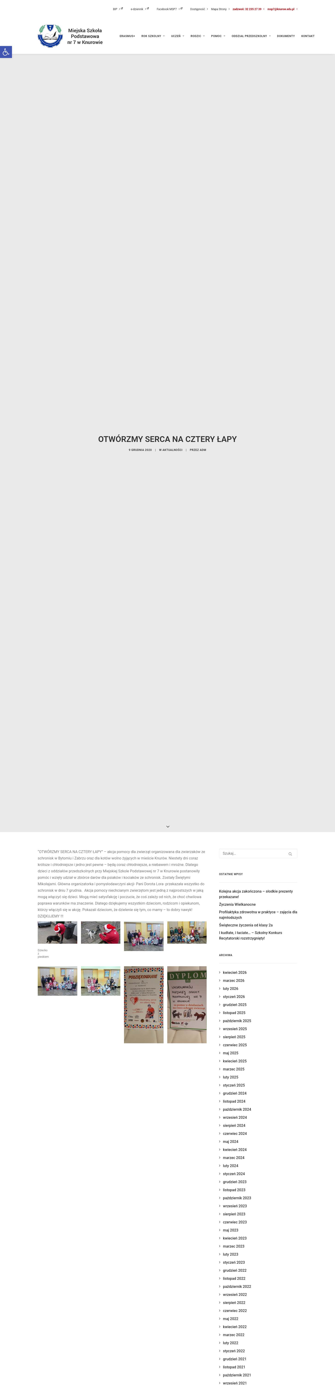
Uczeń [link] (177, 36)
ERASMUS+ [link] (127, 36)
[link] (6, 52)
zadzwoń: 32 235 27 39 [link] (248, 9)
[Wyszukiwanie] (258, 646)
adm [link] (203, 346)
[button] (290, 646)
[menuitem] (121, 9)
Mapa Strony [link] (220, 9)
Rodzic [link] (198, 36)
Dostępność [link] (199, 9)
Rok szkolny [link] (153, 36)
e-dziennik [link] (140, 9)
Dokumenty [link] (286, 36)
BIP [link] (118, 9)
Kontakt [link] (308, 36)
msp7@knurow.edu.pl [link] (282, 9)
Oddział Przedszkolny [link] (251, 36)
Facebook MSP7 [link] (170, 9)
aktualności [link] (172, 346)
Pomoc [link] (218, 36)
